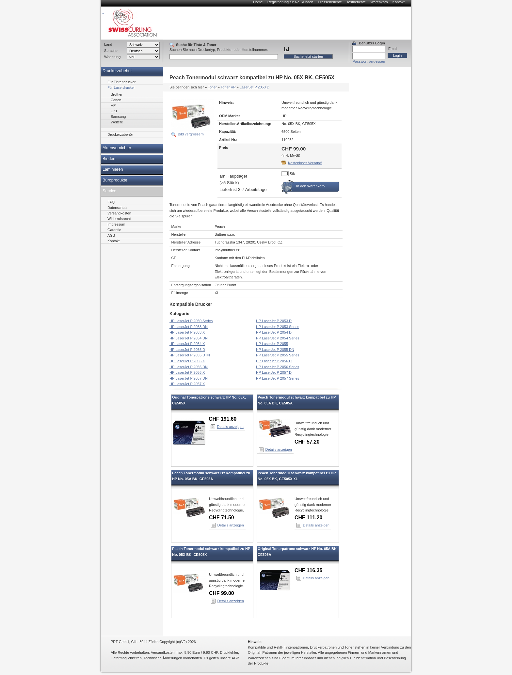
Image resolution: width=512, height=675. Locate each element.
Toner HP (228, 87)
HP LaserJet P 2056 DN (188, 367)
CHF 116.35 (308, 570)
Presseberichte (330, 2)
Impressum (116, 224)
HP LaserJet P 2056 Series (277, 367)
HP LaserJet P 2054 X (187, 344)
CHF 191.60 (222, 419)
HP (113, 105)
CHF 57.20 (307, 442)
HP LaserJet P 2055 (272, 344)
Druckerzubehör (117, 71)
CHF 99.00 (221, 593)
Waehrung (112, 57)
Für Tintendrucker (121, 82)
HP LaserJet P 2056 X (187, 372)
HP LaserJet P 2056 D (274, 361)
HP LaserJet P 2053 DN (188, 327)
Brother (116, 94)
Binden (109, 158)
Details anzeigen (230, 427)
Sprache (111, 51)
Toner (212, 87)
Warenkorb (379, 2)
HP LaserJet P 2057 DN (188, 378)
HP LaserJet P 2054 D (274, 332)
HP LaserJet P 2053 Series (277, 327)
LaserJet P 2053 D (254, 87)
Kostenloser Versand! (305, 163)
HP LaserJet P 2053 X (187, 332)
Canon (116, 100)
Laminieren (113, 169)
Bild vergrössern (191, 134)
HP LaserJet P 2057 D (274, 372)
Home (258, 2)
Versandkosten (119, 213)
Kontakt (398, 2)
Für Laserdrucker (121, 87)
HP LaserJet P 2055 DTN (189, 355)
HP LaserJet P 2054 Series (277, 338)
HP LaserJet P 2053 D (274, 321)
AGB (111, 235)
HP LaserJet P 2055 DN (275, 350)
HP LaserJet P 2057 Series (277, 378)
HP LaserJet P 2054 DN (188, 338)
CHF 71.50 (221, 517)
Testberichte (356, 2)
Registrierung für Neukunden (290, 2)
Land (108, 44)
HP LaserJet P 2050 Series (191, 321)
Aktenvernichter (117, 148)
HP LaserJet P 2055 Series (277, 355)
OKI (114, 111)
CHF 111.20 (308, 517)
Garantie (114, 230)
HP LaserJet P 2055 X (187, 361)
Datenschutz (117, 208)
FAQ (111, 202)
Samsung (118, 116)
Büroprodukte (115, 180)
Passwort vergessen (369, 61)
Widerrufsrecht (119, 219)
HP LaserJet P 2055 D (187, 350)
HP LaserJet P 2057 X (187, 384)
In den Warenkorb (310, 186)
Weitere (117, 122)
